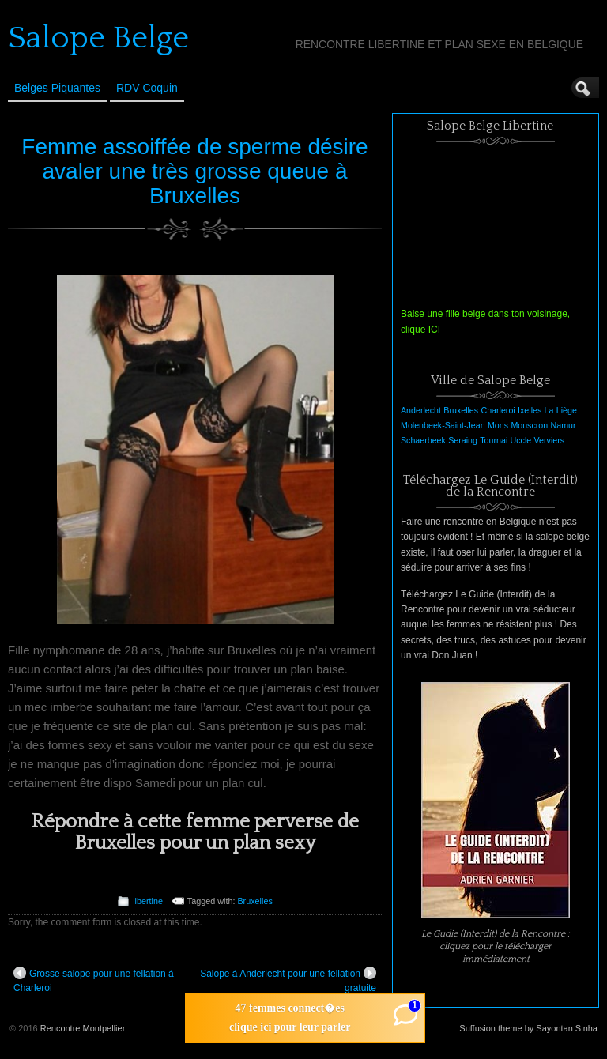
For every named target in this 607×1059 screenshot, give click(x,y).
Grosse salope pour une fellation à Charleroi (93, 980)
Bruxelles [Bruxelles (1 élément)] (460, 410)
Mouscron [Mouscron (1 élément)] (529, 425)
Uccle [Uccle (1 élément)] (521, 440)
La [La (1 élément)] (549, 410)
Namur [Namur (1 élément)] (563, 425)
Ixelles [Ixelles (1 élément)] (529, 410)
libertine (148, 901)
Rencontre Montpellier (83, 1028)
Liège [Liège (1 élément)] (566, 410)
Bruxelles (254, 901)
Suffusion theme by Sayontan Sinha (528, 1028)
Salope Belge (98, 38)
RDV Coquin (147, 87)
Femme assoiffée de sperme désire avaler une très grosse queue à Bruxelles (194, 171)
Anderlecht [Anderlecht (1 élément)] (421, 410)
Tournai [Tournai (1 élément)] (493, 440)
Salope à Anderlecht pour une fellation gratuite (288, 980)
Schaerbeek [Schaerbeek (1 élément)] (423, 440)
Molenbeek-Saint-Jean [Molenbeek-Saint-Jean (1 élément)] (443, 425)
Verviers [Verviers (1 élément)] (549, 440)
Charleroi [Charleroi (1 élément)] (498, 410)
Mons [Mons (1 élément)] (498, 425)
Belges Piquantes (57, 87)
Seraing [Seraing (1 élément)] (462, 440)
